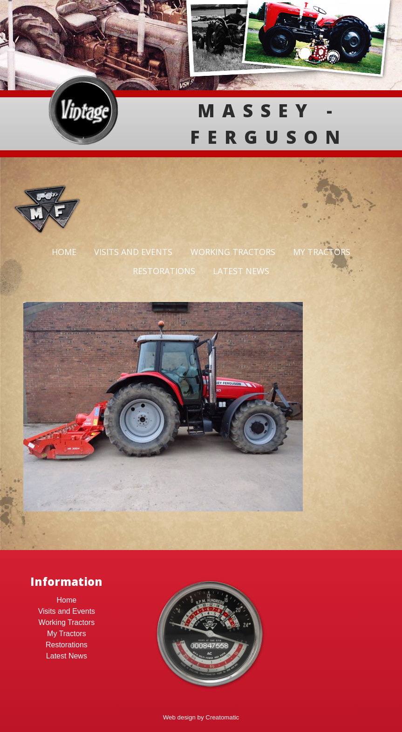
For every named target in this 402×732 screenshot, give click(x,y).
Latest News (241, 270)
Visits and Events (133, 251)
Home (64, 251)
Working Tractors (233, 251)
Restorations (164, 270)
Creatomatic (222, 717)
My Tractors (321, 251)
